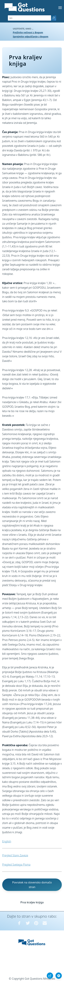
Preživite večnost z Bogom (28, 32)
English (6, 841)
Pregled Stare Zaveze (15, 855)
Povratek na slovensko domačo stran (32, 885)
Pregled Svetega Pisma (16, 864)
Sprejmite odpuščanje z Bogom (30, 36)
